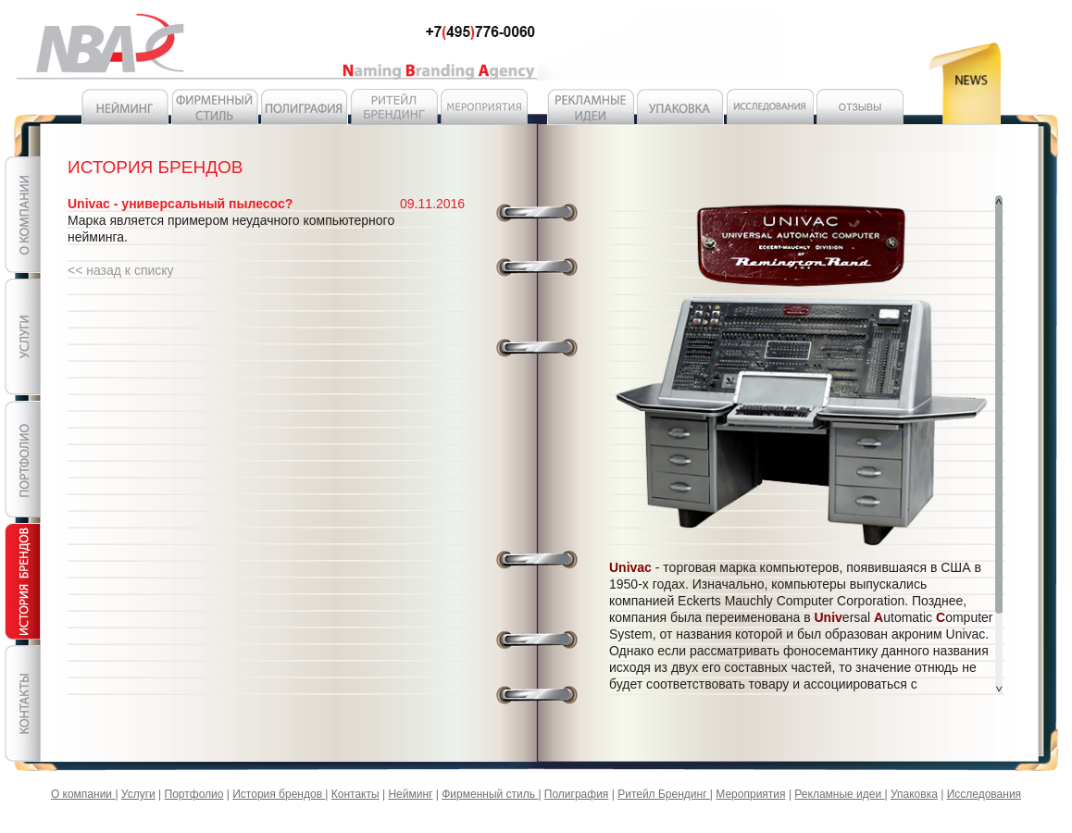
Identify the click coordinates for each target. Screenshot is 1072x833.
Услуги (138, 794)
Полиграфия (576, 794)
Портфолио (194, 794)
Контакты (355, 794)
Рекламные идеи (839, 794)
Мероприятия (750, 794)
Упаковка (914, 794)
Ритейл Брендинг (663, 794)
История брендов (278, 794)
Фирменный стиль (490, 794)
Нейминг (410, 794)
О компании (83, 794)
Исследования (984, 794)
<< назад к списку (121, 270)
